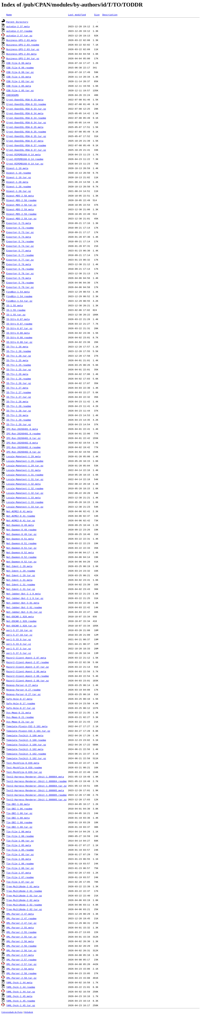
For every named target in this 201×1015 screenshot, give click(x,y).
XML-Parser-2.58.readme (21, 973)
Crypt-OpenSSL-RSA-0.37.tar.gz (26, 149)
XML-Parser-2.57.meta (20, 955)
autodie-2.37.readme (19, 31)
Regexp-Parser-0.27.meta (22, 685)
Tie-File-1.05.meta (18, 845)
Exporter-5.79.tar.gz (20, 287)
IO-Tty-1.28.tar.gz (18, 410)
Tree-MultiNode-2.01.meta (22, 886)
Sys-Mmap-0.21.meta (18, 712)
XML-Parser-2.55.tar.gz (21, 936)
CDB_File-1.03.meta (18, 76)
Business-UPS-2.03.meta (21, 40)
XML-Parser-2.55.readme (21, 932)
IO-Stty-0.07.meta (18, 319)
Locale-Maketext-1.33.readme (24, 502)
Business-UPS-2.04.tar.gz (22, 58)
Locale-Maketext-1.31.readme (24, 474)
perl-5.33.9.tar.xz (18, 644)
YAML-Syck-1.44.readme (20, 987)
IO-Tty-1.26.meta (17, 374)
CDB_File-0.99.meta (18, 63)
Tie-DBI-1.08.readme (19, 822)
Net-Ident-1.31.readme (20, 584)
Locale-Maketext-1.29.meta (23, 456)
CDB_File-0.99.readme (20, 67)
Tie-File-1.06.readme (20, 863)
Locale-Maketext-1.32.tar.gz (24, 493)
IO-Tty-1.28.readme (18, 406)
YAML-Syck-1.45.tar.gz (20, 1005)
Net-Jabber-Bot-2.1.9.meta (23, 593)
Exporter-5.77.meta (18, 250)
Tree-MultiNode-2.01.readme (24, 891)
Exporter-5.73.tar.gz (20, 232)
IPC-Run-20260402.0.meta (22, 442)
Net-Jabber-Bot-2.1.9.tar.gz (24, 598)
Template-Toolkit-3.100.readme (26, 740)
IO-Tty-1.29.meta (17, 415)
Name (9, 14)
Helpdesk (28, 1012)
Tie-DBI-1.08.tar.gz (19, 827)
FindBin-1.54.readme (19, 296)
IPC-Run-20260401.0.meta (22, 429)
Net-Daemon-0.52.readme (21, 557)
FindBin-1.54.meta (18, 291)
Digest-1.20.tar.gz (18, 191)
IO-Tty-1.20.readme (18, 351)
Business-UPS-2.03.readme (22, 44)
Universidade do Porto (12, 1012)
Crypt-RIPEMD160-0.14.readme (24, 159)
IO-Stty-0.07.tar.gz (19, 328)
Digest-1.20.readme (18, 186)
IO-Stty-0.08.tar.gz (19, 342)
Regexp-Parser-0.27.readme (23, 689)
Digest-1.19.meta (17, 168)
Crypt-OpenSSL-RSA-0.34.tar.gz (26, 122)
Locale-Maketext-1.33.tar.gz (24, 506)
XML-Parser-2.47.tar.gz (21, 923)
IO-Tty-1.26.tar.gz (18, 383)
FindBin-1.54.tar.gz (19, 300)
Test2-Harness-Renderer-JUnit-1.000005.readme (36, 794)
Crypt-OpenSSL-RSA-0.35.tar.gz (26, 136)
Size (97, 14)
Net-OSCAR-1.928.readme (21, 621)
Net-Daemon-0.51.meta (20, 538)
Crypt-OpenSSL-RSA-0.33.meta (24, 99)
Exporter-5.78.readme (20, 268)
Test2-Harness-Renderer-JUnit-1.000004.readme (36, 781)
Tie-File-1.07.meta (18, 872)
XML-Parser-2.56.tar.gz (21, 950)
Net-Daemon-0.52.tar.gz (21, 561)
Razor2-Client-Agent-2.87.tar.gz (27, 666)
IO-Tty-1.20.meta (17, 346)
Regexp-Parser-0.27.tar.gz (23, 694)
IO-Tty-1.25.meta (17, 360)
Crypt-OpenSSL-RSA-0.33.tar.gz (26, 108)
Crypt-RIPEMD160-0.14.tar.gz (24, 163)
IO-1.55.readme (15, 310)
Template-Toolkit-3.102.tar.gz (26, 758)
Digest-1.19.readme (18, 172)
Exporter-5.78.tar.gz (20, 273)
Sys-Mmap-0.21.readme (20, 717)
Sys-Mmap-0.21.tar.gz (20, 721)
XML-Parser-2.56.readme (21, 945)
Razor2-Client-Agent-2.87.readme (27, 662)
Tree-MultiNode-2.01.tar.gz (24, 895)
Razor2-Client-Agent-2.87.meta (26, 657)
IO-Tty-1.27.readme (18, 392)
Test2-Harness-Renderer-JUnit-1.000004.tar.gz (36, 785)
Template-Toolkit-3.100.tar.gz (26, 744)
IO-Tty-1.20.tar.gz (18, 355)
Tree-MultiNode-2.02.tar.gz (24, 909)
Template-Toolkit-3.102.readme (26, 753)
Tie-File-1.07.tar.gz (20, 881)
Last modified (77, 14)
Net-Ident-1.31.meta (19, 579)
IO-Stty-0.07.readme (19, 323)
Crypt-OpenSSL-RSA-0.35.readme (26, 131)
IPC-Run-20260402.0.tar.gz (23, 451)
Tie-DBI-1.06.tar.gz (19, 813)
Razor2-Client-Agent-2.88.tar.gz (27, 680)
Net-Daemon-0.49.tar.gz (21, 534)
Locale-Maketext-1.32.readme (24, 488)
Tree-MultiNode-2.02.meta (22, 900)
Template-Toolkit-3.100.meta (24, 735)
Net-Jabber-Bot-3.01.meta (22, 602)
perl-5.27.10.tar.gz (19, 630)
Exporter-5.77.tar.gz (20, 259)
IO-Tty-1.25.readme (18, 364)
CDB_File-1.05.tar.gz (20, 90)
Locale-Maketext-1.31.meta (23, 470)
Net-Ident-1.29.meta (19, 566)
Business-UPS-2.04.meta (21, 53)
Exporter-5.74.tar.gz (20, 246)
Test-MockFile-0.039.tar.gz (24, 772)
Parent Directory (17, 21)
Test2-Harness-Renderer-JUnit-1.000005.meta (35, 790)
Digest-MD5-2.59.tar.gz (21, 218)
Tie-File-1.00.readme (20, 836)
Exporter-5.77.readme (20, 255)
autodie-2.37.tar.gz (19, 35)
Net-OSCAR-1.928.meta (20, 616)
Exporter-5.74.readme (20, 241)
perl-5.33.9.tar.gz (18, 639)
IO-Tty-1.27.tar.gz (18, 397)
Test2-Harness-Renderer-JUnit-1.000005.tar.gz (36, 799)
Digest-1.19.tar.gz (18, 177)
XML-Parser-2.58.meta (20, 968)
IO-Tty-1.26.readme (18, 378)
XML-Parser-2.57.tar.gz (21, 964)
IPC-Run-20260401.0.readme (23, 433)
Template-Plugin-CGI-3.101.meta (26, 726)
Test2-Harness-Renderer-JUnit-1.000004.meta (35, 776)
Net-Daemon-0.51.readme (21, 543)
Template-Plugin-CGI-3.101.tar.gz (28, 730)
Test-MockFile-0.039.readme (24, 767)
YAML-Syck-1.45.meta (19, 996)
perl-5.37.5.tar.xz (18, 653)
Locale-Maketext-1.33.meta (23, 497)
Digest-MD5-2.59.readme (21, 214)
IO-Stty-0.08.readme (19, 337)
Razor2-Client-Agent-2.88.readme (27, 676)
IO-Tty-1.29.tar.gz (18, 424)
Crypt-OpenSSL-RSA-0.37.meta (24, 140)
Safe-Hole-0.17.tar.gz (20, 708)
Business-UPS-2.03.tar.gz (22, 49)
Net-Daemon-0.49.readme (21, 529)
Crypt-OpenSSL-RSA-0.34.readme (26, 117)
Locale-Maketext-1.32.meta (23, 483)
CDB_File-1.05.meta (18, 85)
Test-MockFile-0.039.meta (22, 762)
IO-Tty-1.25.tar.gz (18, 369)
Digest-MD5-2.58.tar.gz (21, 204)
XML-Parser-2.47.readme (21, 918)
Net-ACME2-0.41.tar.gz (20, 520)
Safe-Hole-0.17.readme (20, 703)
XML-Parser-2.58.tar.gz (21, 977)
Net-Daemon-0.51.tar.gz (21, 547)
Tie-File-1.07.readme (20, 877)
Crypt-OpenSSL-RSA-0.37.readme (26, 145)
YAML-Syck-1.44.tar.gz (20, 991)
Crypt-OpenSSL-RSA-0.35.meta (24, 127)
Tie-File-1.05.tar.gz (20, 854)
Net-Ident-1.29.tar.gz (20, 575)
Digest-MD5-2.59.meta (20, 209)
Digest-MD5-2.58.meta (20, 195)
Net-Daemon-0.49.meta (20, 525)
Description (109, 14)
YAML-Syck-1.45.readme (20, 1000)
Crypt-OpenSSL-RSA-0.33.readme (26, 104)
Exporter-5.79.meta (18, 278)
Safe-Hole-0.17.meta (19, 698)
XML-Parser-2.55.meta (20, 927)
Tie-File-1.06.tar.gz (20, 868)
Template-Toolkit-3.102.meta (24, 749)
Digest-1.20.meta (17, 182)
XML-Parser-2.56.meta (20, 941)
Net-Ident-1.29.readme (20, 570)
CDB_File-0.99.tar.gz (20, 72)
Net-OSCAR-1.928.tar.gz (21, 625)
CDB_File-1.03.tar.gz (20, 81)
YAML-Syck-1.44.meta (19, 982)
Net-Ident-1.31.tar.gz (20, 589)
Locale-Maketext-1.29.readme (24, 461)
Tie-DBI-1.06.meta (18, 804)
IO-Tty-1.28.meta (17, 401)
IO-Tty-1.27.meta (17, 387)
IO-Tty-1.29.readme (18, 419)
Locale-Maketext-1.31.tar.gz (24, 479)
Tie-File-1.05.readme (20, 849)
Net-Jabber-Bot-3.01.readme (24, 607)
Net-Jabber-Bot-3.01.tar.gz (24, 612)
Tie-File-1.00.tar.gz (20, 840)
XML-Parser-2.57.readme (21, 959)
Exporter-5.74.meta (18, 236)
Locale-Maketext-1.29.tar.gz (24, 465)
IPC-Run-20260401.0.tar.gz (23, 438)
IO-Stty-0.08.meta (18, 332)
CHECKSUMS (12, 95)
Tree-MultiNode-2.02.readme (24, 904)
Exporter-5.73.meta (18, 223)
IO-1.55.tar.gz (15, 314)
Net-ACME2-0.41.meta (19, 511)
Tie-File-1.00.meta (18, 831)
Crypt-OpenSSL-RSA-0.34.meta (24, 113)
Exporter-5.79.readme (20, 282)
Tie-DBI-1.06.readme (19, 808)
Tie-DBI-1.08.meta (18, 817)
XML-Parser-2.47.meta (20, 913)
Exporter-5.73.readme (20, 227)
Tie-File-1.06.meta (18, 859)
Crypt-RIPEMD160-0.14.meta (23, 154)
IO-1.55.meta (14, 305)
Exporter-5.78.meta (18, 264)
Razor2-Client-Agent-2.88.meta (26, 671)
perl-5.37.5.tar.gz (18, 648)
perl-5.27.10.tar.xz (19, 634)
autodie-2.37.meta (18, 26)
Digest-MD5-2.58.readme (21, 200)
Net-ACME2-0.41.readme (20, 515)
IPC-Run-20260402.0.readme (23, 447)
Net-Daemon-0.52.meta (20, 552)
